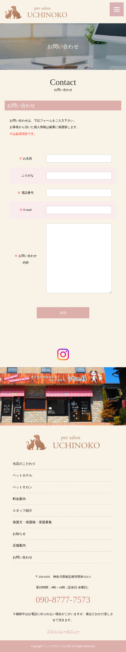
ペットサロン (22, 487)
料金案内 (19, 499)
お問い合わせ (22, 557)
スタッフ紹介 (22, 510)
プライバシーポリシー (63, 631)
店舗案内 (19, 545)
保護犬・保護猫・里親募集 (32, 522)
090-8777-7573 (63, 599)
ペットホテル (22, 475)
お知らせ (19, 534)
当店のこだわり (24, 463)
